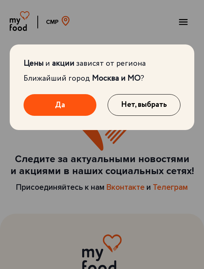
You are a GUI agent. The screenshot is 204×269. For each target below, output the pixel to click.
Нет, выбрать (144, 105)
